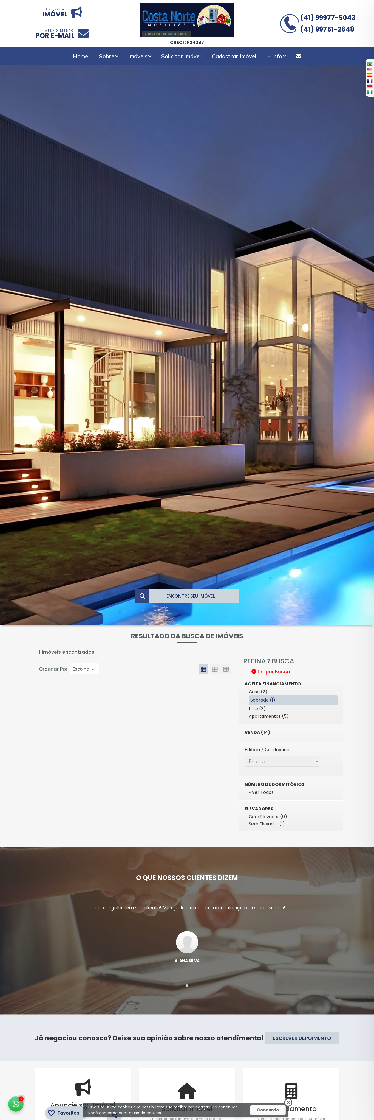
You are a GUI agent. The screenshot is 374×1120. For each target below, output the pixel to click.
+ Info (274, 56)
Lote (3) (257, 709)
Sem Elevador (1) (267, 824)
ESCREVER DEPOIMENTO (302, 1038)
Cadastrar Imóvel (234, 56)
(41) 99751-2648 (327, 29)
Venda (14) (257, 732)
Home (80, 56)
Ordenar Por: (54, 669)
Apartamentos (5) (269, 716)
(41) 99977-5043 (327, 17)
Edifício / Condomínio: (268, 749)
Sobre (106, 56)
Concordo (268, 1110)
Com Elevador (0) (268, 817)
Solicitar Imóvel (181, 56)
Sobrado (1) (262, 700)
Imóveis (138, 56)
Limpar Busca (270, 671)
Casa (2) (258, 692)
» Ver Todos (261, 792)
